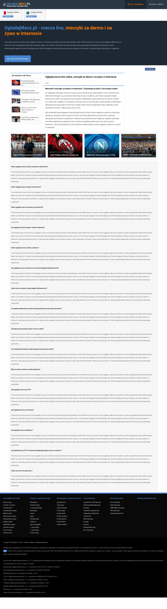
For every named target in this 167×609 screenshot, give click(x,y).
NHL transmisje (88, 530)
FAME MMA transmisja (117, 508)
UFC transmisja (115, 502)
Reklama (32, 542)
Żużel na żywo (7, 533)
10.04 (47, 83)
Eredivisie (33, 521)
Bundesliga (33, 510)
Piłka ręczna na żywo (9, 519)
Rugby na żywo (8, 521)
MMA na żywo (7, 513)
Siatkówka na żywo (9, 524)
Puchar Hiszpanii (62, 516)
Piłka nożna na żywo (9, 516)
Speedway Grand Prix (117, 513)
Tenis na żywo (7, 530)
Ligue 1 (32, 516)
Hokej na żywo (7, 508)
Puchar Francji (61, 513)
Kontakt (26, 542)
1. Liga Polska (34, 527)
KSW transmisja (115, 505)
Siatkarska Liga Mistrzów (91, 510)
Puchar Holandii (62, 524)
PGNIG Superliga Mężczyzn (92, 505)
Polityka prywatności (42, 542)
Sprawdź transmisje (17, 59)
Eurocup (86, 524)
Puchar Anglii (61, 510)
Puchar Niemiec (61, 519)
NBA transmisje (88, 519)
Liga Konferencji (62, 508)
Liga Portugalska (35, 524)
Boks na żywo (7, 502)
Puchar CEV (87, 516)
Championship (34, 519)
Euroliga (86, 521)
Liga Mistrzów (61, 502)
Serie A (32, 513)
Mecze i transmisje (136, 4)
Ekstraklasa (33, 502)
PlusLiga (86, 508)
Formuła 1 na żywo (9, 505)
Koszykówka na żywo (10, 510)
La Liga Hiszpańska (36, 508)
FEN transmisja (114, 510)
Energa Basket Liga (89, 527)
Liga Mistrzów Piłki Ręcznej (92, 502)
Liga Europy (60, 505)
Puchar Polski (34, 533)
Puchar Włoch (61, 521)
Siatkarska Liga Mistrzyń (91, 513)
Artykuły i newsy (156, 4)
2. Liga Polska (34, 530)
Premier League (35, 505)
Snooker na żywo (8, 527)
